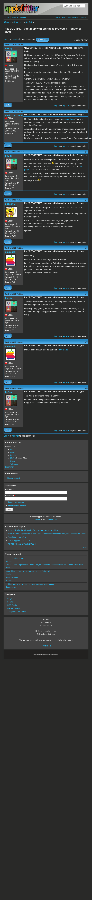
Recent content (13, 478)
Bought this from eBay (17, 537)
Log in (6, 39)
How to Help (46, 646)
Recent (23, 17)
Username (10, 489)
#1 (86, 44)
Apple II (28, 22)
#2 (86, 111)
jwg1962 (9, 561)
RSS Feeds (12, 605)
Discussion (18, 22)
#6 (86, 294)
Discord (13, 455)
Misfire (13, 458)
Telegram (14, 464)
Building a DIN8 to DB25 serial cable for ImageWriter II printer (30, 584)
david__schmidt (14, 115)
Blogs (9, 598)
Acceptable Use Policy (16, 612)
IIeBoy (8, 48)
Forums (15, 17)
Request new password (17, 505)
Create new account (16, 502)
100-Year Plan (73, 17)
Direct (37, 520)
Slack (12, 461)
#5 (86, 248)
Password (10, 496)
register (15, 39)
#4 (86, 200)
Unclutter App (51, 520)
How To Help (60, 17)
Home (7, 17)
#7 (86, 342)
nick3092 (9, 568)
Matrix (12, 452)
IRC (11, 449)
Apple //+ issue (12, 578)
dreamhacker (11, 587)
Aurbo (8, 581)
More (85, 547)
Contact (84, 17)
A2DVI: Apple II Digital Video (19, 540)
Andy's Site (63, 350)
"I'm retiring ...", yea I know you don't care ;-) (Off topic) (28, 571)
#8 (86, 388)
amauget (10, 252)
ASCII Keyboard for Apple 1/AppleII (22, 544)
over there (69, 119)
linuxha (9, 574)
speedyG (10, 204)
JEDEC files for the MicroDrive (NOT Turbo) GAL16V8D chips (33, 530)
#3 (86, 152)
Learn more (10, 467)
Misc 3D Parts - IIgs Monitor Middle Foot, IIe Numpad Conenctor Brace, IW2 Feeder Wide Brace (47, 534)
